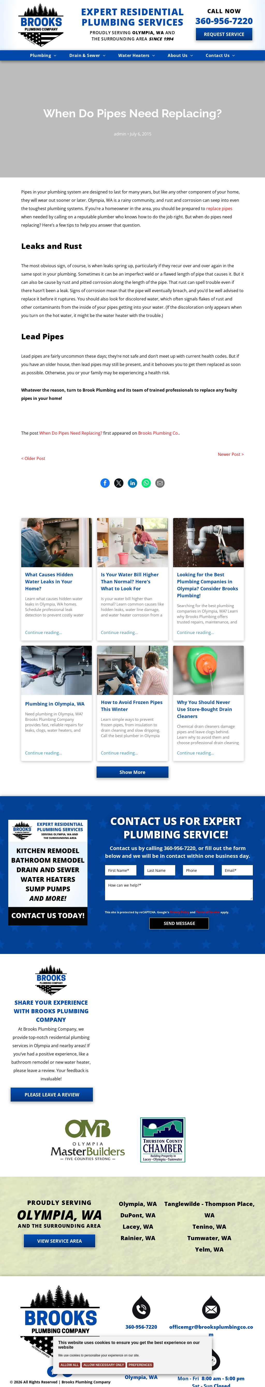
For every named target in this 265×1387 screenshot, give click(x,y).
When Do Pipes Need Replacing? (70, 433)
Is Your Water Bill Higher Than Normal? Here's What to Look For (130, 581)
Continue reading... (43, 632)
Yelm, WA (209, 1249)
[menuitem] (43, 55)
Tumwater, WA (209, 1238)
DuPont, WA (138, 1215)
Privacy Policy (179, 912)
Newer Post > (231, 454)
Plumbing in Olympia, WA (54, 704)
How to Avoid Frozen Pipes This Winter (132, 705)
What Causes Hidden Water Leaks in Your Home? (49, 581)
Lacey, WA (138, 1226)
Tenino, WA (209, 1226)
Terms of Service (208, 912)
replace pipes (219, 208)
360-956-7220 (141, 1327)
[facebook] (52, 1372)
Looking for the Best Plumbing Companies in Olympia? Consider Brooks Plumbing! (207, 585)
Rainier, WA (138, 1238)
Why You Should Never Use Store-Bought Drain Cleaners (204, 709)
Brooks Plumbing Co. (158, 433)
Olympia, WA (138, 1204)
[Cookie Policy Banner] (132, 1355)
